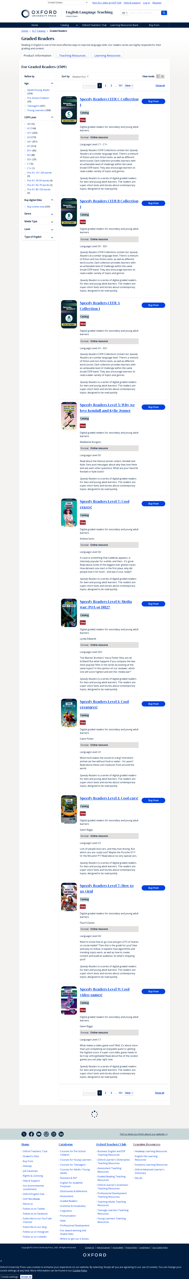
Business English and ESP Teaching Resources (111, 1153)
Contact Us (89, 1247)
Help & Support (31, 1180)
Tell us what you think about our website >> (144, 1134)
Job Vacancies (30, 1171)
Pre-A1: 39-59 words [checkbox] (39, 180)
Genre (27, 213)
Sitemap (27, 1166)
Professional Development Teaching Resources (112, 1195)
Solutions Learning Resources (151, 1164)
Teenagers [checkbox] (36, 105)
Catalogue (66, 1144)
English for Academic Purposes (71, 1184)
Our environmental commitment (33, 1187)
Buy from (154, 25)
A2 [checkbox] (31, 137)
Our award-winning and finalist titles (73, 1232)
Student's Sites (31, 1156)
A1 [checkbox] (31, 128)
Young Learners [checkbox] (39, 110)
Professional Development (74, 1225)
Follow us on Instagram (36, 1231)
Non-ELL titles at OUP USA (106, 2)
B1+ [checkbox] (31, 150)
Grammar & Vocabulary (73, 1206)
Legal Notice (144, 1247)
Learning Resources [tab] (107, 55)
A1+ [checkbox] (32, 132)
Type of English (32, 236)
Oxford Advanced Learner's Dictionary (149, 1171)
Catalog (64, 25)
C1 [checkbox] (30, 163)
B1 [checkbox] (31, 146)
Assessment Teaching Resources (109, 1170)
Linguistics (66, 1210)
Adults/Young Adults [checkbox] (38, 91)
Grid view (162, 76)
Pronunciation (68, 1215)
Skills (63, 1220)
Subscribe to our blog (35, 1227)
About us (28, 1203)
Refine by (29, 76)
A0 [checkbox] (31, 124)
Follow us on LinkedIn (35, 1236)
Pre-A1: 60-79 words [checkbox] (39, 185)
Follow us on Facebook (35, 1213)
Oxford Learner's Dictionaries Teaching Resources (113, 1161)
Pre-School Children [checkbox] (38, 99)
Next (127, 85)
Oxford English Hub (33, 1194)
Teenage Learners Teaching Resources (113, 1212)
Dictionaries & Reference (73, 1191)
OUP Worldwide (31, 1199)
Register (157, 2)
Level (27, 229)
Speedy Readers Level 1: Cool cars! (109, 798)
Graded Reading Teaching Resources (111, 1178)
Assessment (66, 1196)
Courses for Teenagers (73, 1164)
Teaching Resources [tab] (72, 55)
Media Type (30, 221)
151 (120, 85)
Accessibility (118, 1247)
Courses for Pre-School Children (73, 1153)
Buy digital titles (33, 200)
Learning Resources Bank (124, 25)
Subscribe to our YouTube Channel (37, 1220)
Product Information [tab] (37, 55)
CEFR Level (30, 117)
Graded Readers (69, 1201)
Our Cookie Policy (160, 1247)
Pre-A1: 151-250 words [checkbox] (39, 174)
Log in (146, 2)
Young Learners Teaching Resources (111, 1220)
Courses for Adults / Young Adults (75, 1171)
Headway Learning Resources (151, 1151)
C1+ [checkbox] (31, 168)
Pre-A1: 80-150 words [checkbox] (38, 191)
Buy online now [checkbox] (38, 206)
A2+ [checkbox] (32, 141)
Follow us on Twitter (34, 1208)
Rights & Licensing (33, 1175)
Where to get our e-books (74, 1238)
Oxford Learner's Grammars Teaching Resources (112, 1186)
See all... (139, 1178)
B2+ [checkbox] (31, 159)
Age (26, 83)
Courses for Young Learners (75, 1159)
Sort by (66, 76)
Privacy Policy (131, 1247)
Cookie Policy (80, 1270)
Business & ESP (68, 1178)
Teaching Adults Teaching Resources (111, 1203)
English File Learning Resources (146, 1158)
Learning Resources (146, 1144)
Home (25, 1144)
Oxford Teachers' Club (94, 25)
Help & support (132, 2)
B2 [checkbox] (31, 155)
